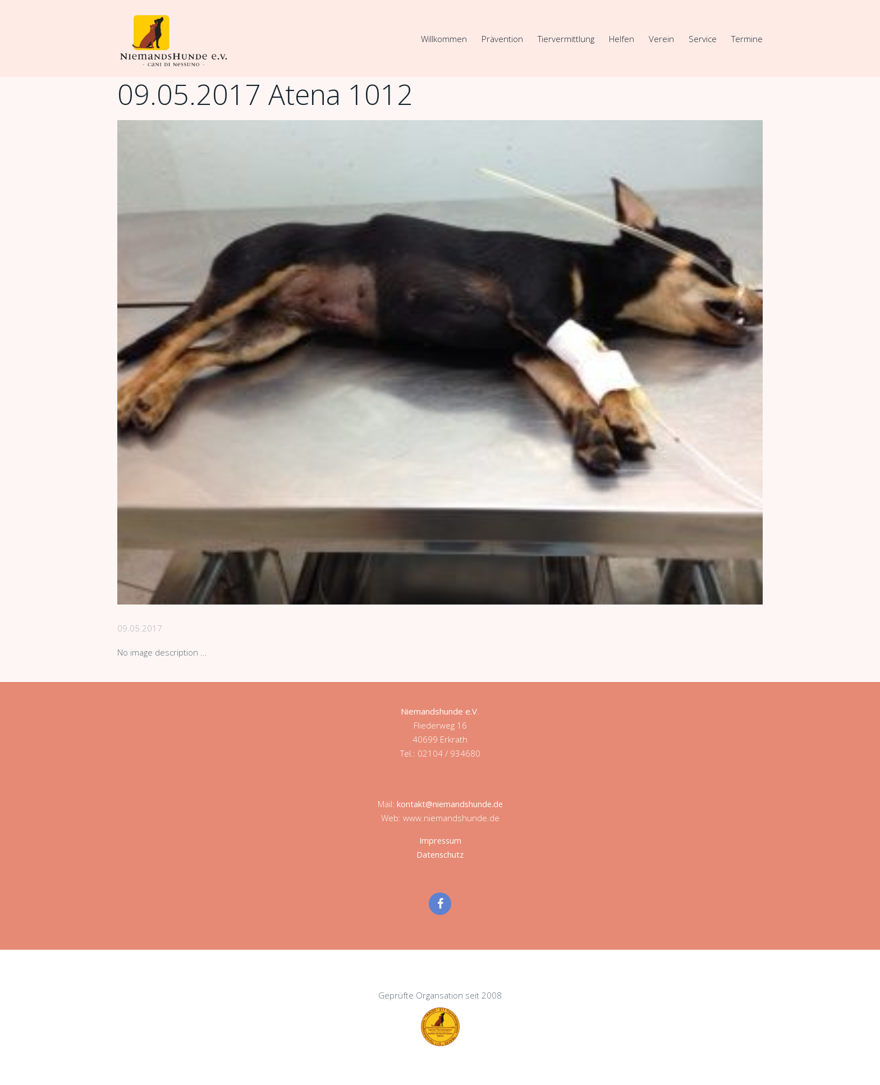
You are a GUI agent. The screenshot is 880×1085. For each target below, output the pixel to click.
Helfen (621, 38)
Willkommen (444, 38)
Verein (661, 38)
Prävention (502, 38)
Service (703, 38)
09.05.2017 (139, 627)
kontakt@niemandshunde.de (449, 803)
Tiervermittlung (566, 38)
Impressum (440, 839)
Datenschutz (440, 853)
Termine (747, 38)
